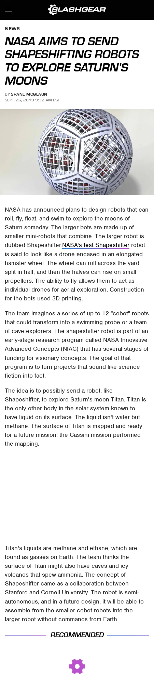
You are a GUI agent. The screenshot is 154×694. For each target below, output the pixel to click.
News (12, 29)
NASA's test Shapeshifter (95, 245)
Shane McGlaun (29, 94)
